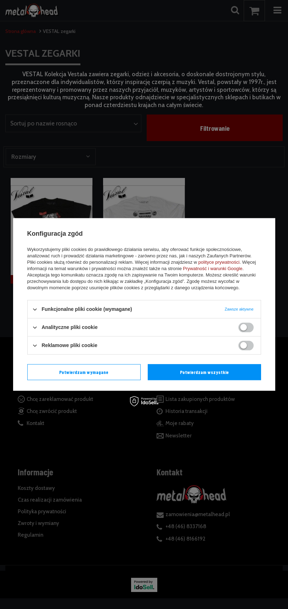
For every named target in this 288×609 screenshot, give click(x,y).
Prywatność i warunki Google (213, 268)
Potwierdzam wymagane (83, 372)
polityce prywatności (218, 262)
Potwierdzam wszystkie (204, 372)
